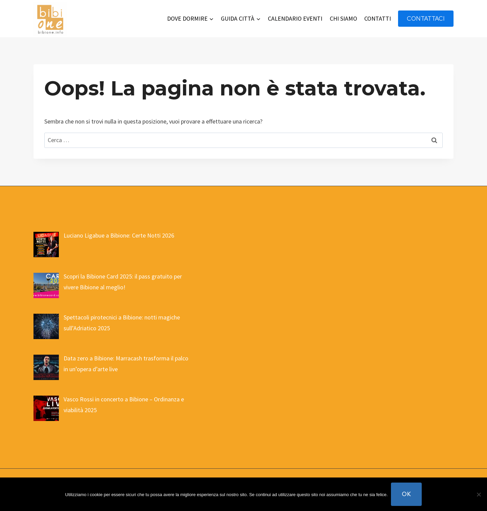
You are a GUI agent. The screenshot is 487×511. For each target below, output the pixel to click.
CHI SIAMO (343, 18)
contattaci (426, 18)
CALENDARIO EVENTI (295, 18)
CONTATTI (377, 18)
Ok (406, 494)
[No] (478, 494)
